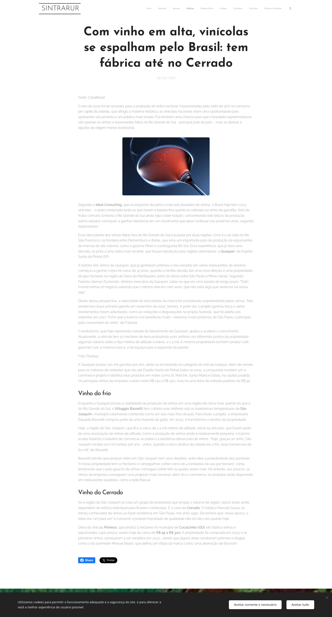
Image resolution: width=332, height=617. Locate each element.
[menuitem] (233, 8)
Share (86, 560)
